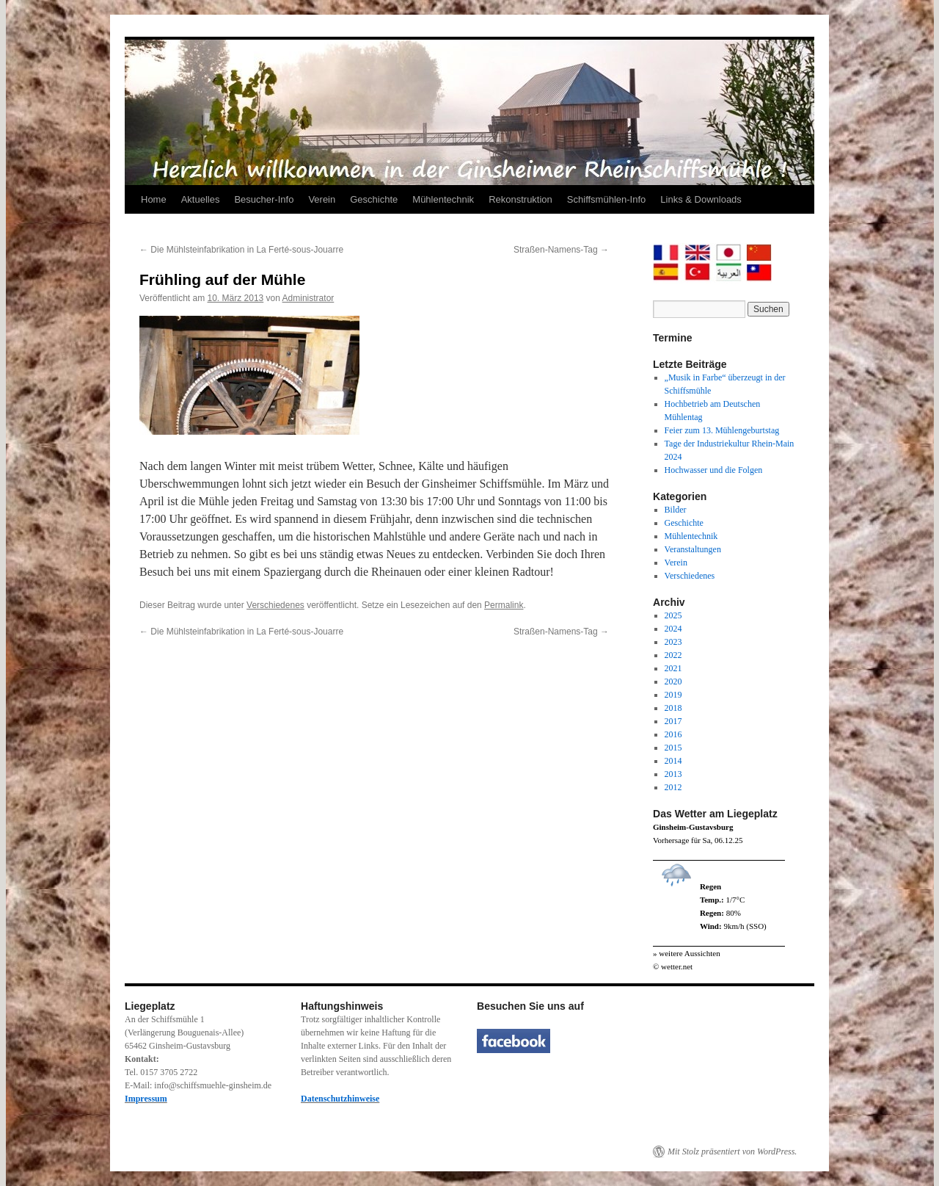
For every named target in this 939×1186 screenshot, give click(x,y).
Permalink (503, 605)
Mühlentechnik (443, 199)
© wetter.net (673, 966)
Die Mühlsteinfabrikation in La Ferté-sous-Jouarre (241, 250)
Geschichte (374, 199)
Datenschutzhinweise (340, 1098)
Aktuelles (200, 199)
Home (154, 199)
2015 (673, 747)
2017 (673, 721)
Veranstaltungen (693, 549)
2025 (673, 615)
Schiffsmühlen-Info (606, 199)
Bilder (676, 510)
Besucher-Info (263, 199)
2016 (673, 734)
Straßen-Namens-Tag (561, 250)
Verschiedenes (275, 605)
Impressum (146, 1098)
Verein (321, 199)
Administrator (308, 298)
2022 (673, 655)
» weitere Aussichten (686, 953)
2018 (673, 708)
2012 (673, 787)
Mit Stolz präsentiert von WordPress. (732, 1151)
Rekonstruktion (520, 199)
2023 (673, 642)
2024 (673, 628)
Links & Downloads (701, 199)
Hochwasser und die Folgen (714, 470)
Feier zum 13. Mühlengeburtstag (722, 430)
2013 (673, 774)
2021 (673, 668)
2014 (673, 761)
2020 (673, 681)
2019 (673, 695)
